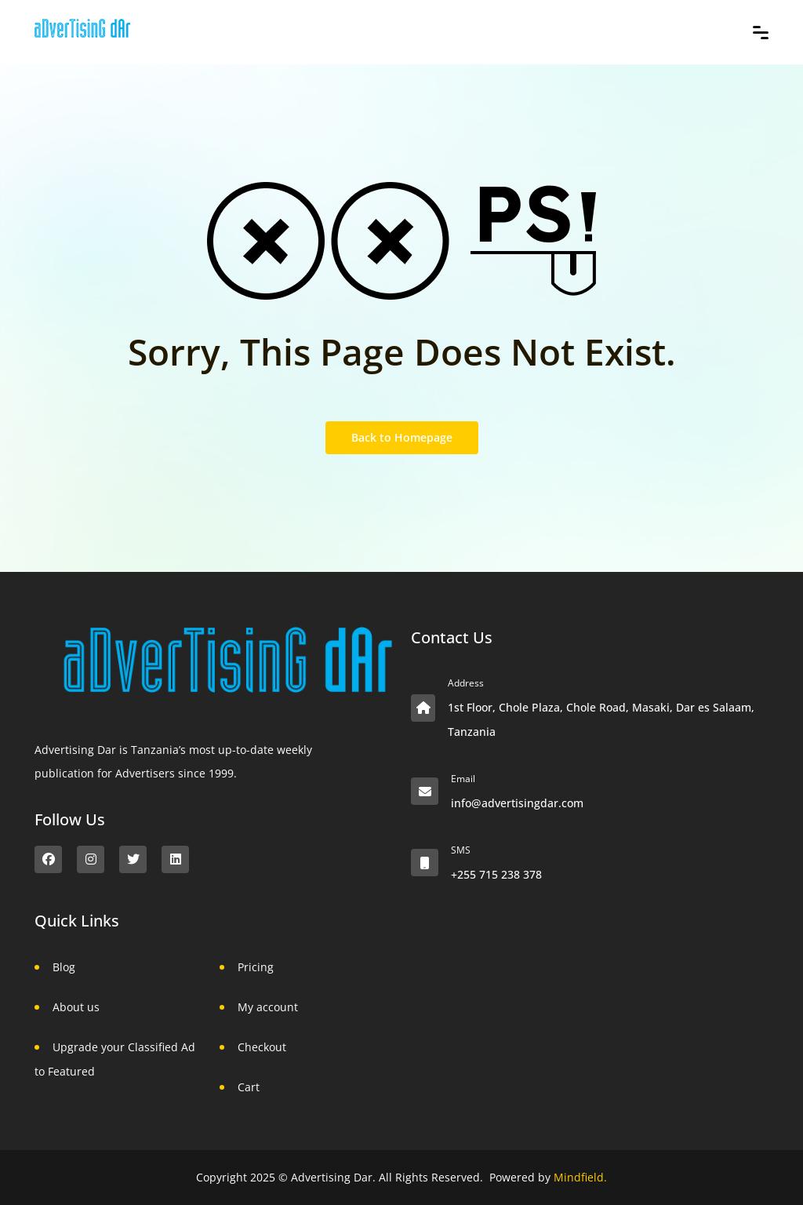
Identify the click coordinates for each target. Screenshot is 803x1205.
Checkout (262, 1046)
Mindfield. (580, 1177)
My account (268, 1006)
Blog (64, 966)
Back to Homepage (401, 437)
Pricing (256, 966)
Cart (249, 1086)
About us (76, 1006)
